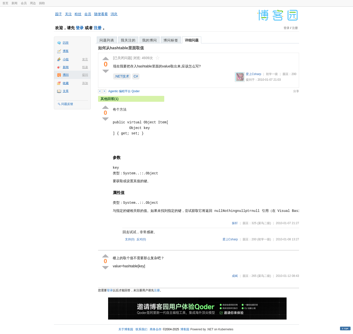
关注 (68, 14)
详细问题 (192, 40)
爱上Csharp (253, 74)
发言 (85, 59)
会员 (24, 3)
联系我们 (141, 329)
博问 (66, 75)
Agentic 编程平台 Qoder (124, 91)
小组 (66, 59)
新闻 (14, 3)
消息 (114, 14)
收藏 (66, 83)
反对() (141, 239)
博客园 (184, 329)
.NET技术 (121, 76)
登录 (80, 28)
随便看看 (101, 14)
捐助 (42, 3)
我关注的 (128, 40)
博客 (66, 51)
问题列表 (107, 40)
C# (136, 76)
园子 (58, 14)
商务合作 (156, 329)
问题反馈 (67, 104)
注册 (97, 28)
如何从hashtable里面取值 (121, 48)
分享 (296, 91)
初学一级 (272, 74)
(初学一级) (264, 239)
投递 (85, 67)
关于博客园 (125, 329)
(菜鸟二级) (264, 223)
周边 (33, 3)
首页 (5, 3)
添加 (85, 83)
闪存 (66, 42)
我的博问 (149, 40)
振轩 (235, 223)
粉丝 (78, 14)
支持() (130, 239)
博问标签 (171, 40)
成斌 (235, 276)
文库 (66, 91)
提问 (85, 75)
